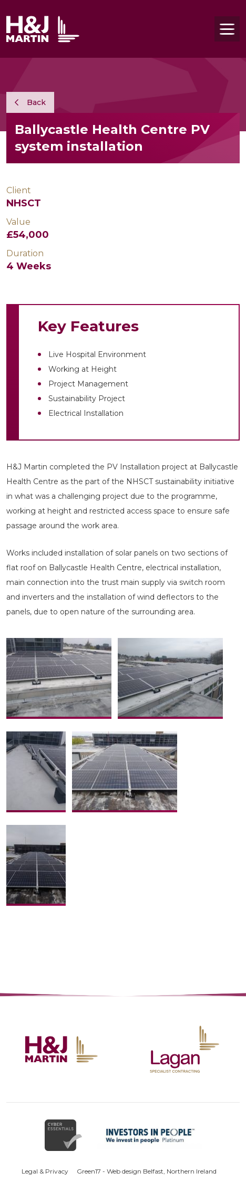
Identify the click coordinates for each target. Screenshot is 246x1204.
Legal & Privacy (45, 1171)
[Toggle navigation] (227, 28)
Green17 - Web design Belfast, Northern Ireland (147, 1171)
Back (30, 102)
